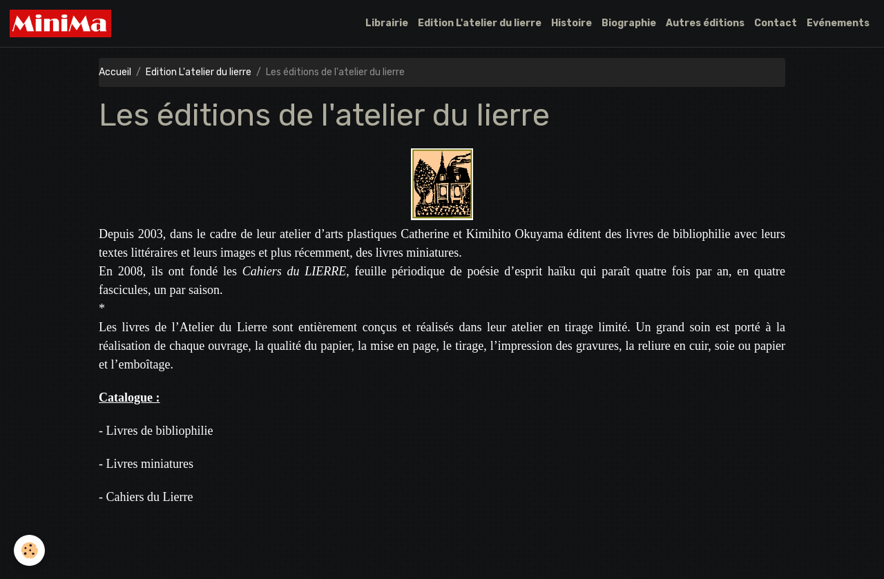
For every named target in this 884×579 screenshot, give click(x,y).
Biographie (629, 23)
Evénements (838, 23)
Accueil (115, 72)
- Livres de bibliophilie (156, 431)
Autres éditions (705, 23)
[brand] (63, 23)
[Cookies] (29, 550)
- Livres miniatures (146, 464)
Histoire (571, 23)
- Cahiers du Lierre (146, 497)
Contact (775, 23)
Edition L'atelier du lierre (479, 23)
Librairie (386, 23)
